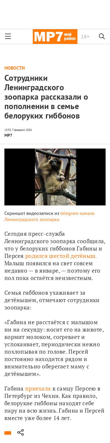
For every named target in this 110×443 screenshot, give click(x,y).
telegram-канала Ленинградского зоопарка (49, 216)
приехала (38, 388)
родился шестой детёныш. (61, 255)
